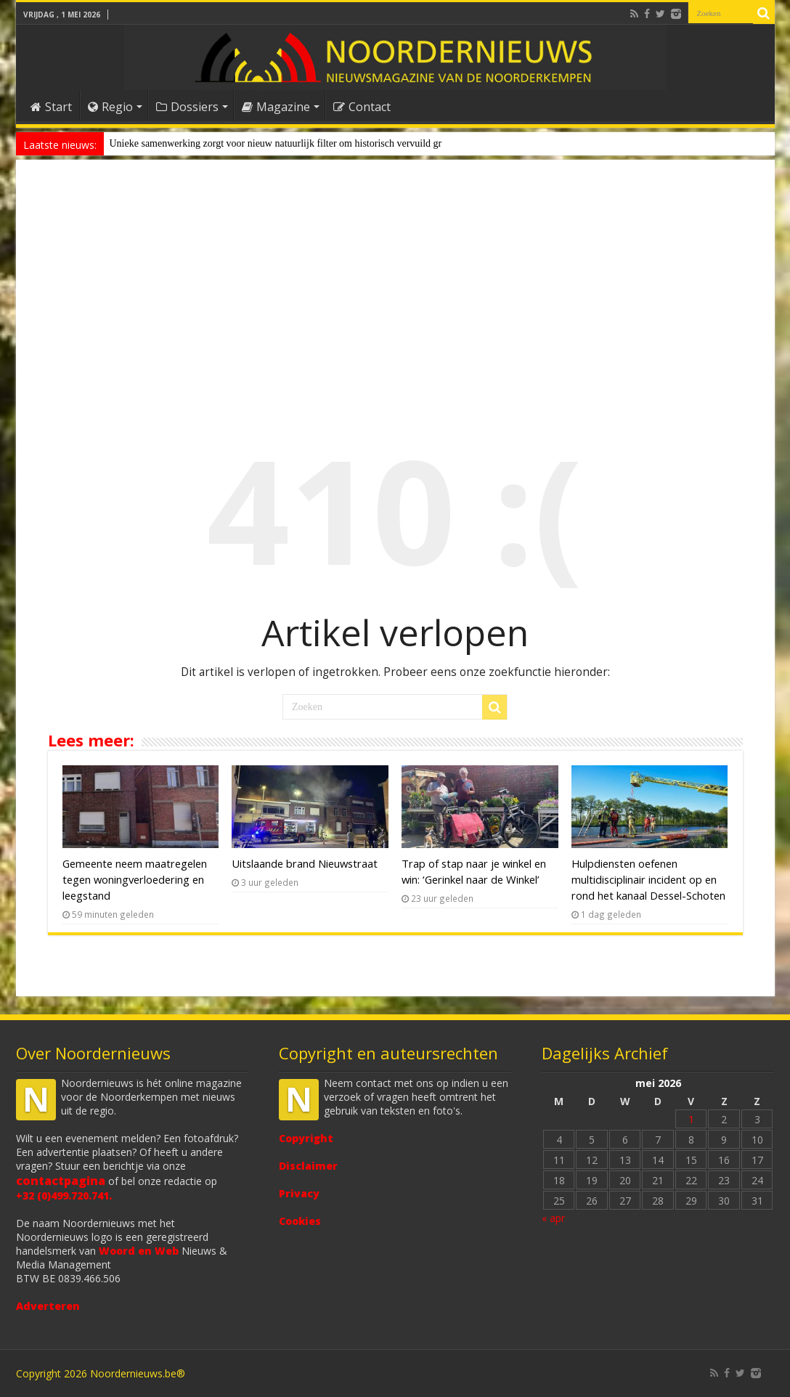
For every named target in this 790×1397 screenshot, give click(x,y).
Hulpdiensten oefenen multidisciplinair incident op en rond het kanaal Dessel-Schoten (648, 879)
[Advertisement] (395, 286)
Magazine (276, 107)
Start (51, 107)
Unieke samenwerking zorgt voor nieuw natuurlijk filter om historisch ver (260, 143)
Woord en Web (139, 1251)
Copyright (306, 1138)
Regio (110, 107)
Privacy (299, 1193)
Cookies (300, 1221)
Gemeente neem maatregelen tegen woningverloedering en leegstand (134, 879)
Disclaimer (308, 1166)
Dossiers (187, 107)
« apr (553, 1218)
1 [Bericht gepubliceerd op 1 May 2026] (691, 1119)
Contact (362, 107)
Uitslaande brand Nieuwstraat (305, 863)
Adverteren (48, 1306)
